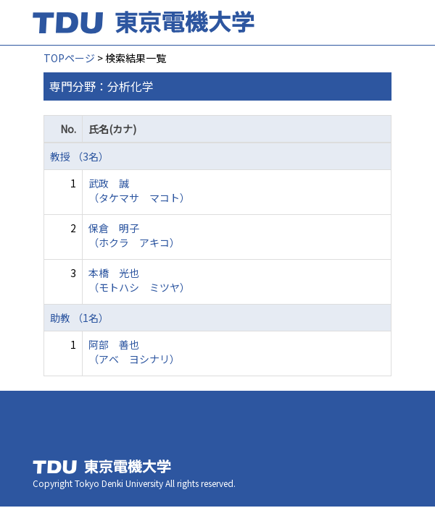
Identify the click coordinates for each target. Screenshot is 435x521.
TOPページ (69, 58)
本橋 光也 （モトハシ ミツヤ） (139, 280)
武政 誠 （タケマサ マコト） (139, 190)
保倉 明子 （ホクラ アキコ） (134, 235)
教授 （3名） (79, 156)
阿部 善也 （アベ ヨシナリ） (134, 351)
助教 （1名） (79, 317)
